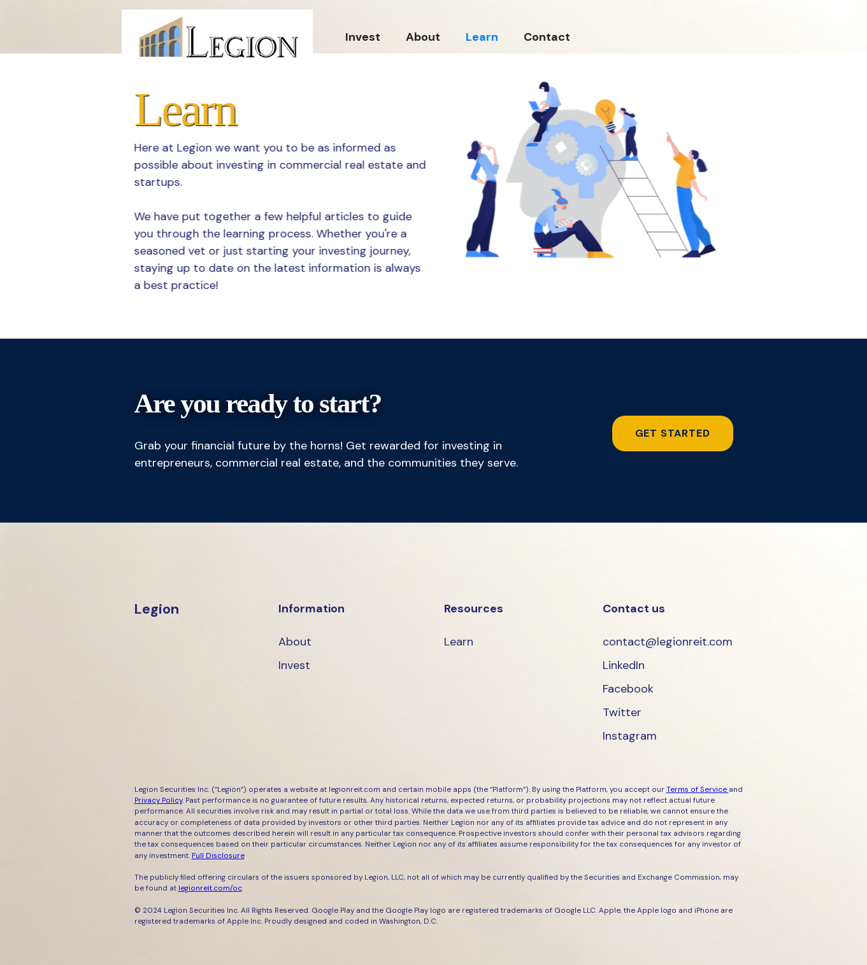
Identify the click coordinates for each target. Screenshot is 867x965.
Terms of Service (697, 789)
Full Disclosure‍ (218, 856)
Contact (547, 37)
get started (672, 433)
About (423, 37)
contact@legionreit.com (668, 641)
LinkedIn (624, 665)
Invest (362, 37)
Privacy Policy (158, 800)
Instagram (630, 735)
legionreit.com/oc (210, 888)
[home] (217, 36)
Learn (482, 37)
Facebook (628, 688)
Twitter (622, 712)
